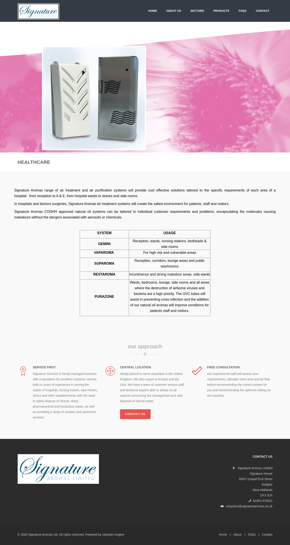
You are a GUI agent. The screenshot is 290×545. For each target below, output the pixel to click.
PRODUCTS (221, 10)
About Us (173, 10)
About (238, 534)
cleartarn (108, 534)
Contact (263, 10)
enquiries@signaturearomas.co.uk (249, 506)
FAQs (242, 10)
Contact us (135, 414)
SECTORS (197, 10)
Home (152, 10)
